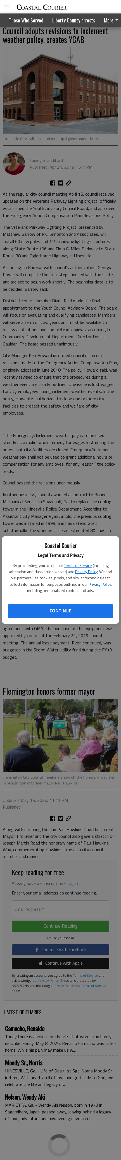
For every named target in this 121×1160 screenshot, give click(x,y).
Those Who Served (26, 20)
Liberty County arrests (73, 20)
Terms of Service (78, 565)
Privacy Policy (86, 572)
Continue (60, 610)
